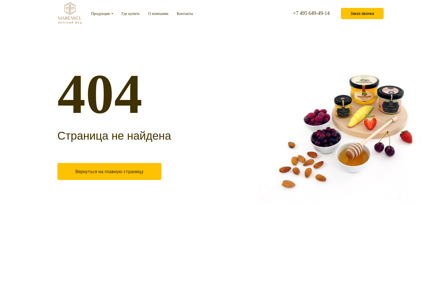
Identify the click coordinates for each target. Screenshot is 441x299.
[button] (362, 13)
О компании (158, 14)
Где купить (131, 14)
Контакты (185, 14)
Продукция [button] (100, 14)
